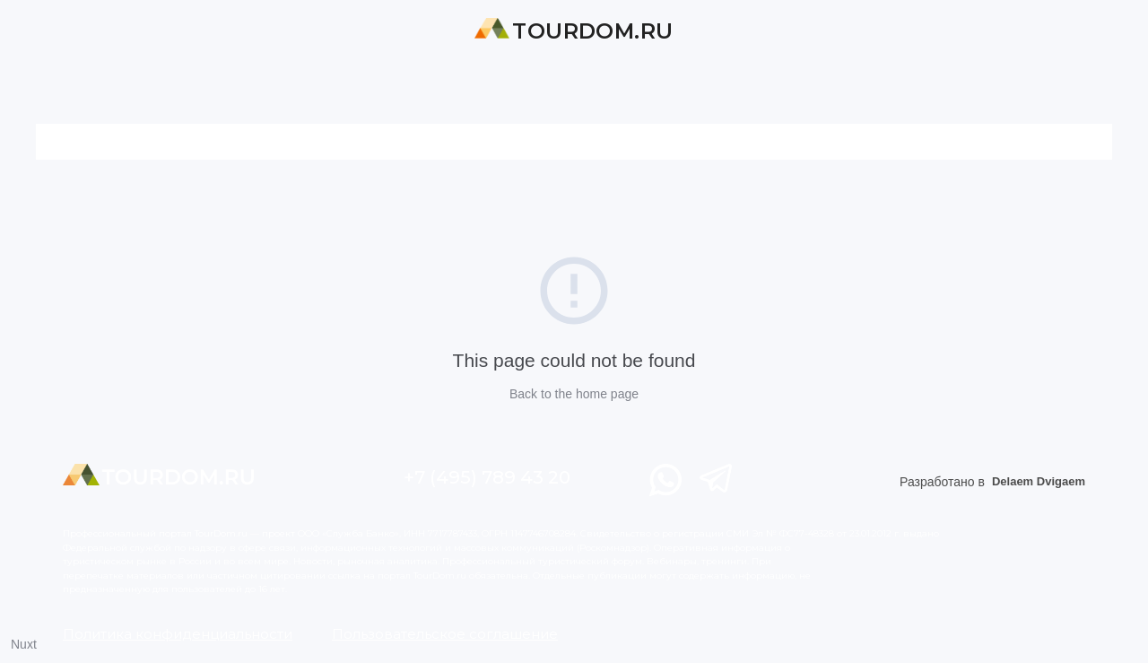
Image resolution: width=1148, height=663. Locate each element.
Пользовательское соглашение (445, 633)
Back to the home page (574, 394)
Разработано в (992, 482)
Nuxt (24, 644)
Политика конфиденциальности (177, 633)
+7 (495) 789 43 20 (487, 477)
